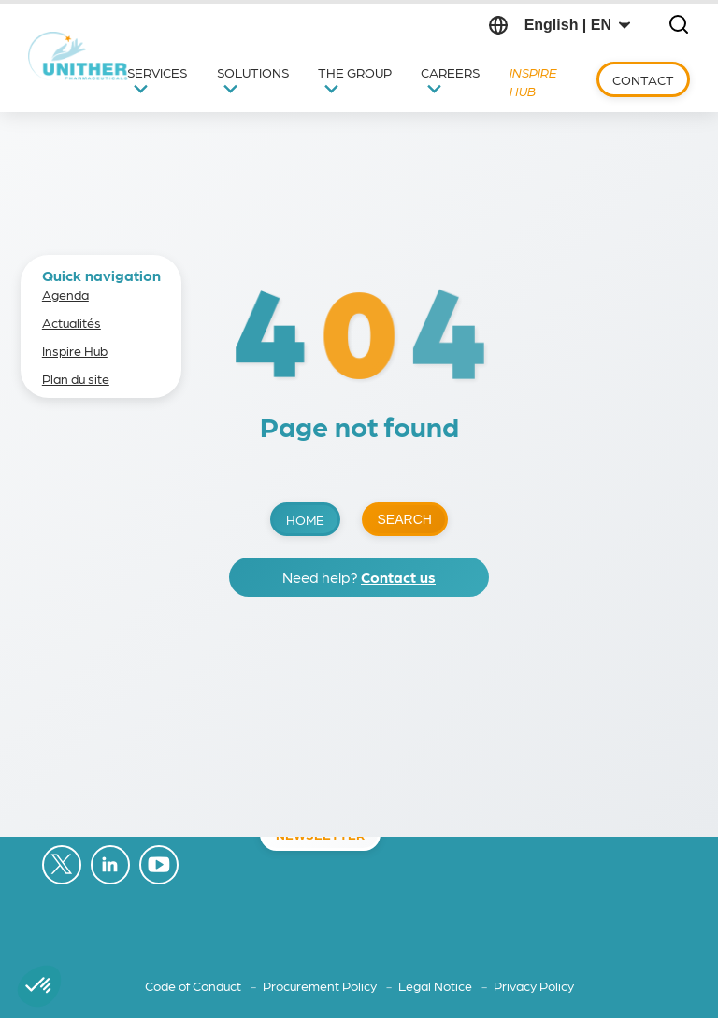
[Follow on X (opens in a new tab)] (61, 865)
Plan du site (75, 378)
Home (305, 519)
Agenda (65, 294)
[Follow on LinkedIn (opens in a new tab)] (110, 865)
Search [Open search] (405, 519)
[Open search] (679, 25)
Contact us (398, 577)
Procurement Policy (321, 985)
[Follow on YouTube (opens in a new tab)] (159, 865)
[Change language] (577, 25)
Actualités (71, 322)
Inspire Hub (75, 350)
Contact (643, 79)
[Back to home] (79, 56)
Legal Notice (436, 985)
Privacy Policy (534, 985)
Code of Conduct (194, 985)
